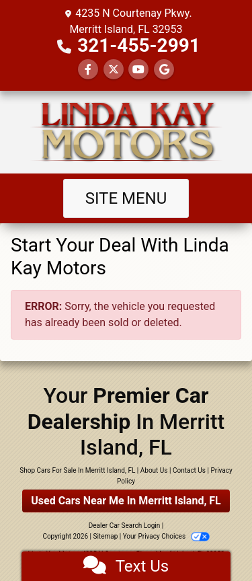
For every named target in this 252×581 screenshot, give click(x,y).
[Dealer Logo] (126, 132)
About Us (154, 470)
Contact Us (189, 470)
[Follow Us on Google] (164, 69)
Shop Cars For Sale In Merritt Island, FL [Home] (77, 470)
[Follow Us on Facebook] (88, 69)
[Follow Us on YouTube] (138, 69)
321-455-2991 (138, 45)
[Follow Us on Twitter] (113, 69)
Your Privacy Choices (166, 536)
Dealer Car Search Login (125, 525)
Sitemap (105, 536)
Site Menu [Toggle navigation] (126, 198)
